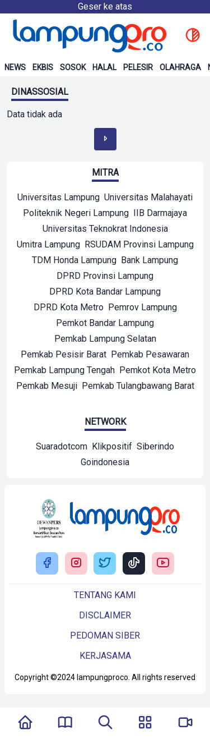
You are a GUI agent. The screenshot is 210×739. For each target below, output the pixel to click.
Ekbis (42, 67)
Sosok (73, 67)
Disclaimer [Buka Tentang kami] (105, 615)
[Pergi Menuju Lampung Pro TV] (185, 723)
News (15, 67)
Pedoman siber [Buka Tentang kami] (105, 635)
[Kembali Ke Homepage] (25, 723)
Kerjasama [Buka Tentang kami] (105, 655)
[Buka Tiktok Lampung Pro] (134, 564)
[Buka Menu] (145, 723)
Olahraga (180, 67)
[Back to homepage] (88, 35)
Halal (104, 67)
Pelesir (138, 67)
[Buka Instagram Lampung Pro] (76, 564)
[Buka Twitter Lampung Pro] (104, 564)
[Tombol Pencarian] (105, 723)
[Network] (62, 448)
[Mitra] (58, 198)
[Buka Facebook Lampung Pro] (47, 564)
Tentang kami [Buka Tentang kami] (105, 595)
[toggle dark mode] (193, 36)
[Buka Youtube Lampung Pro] (163, 564)
